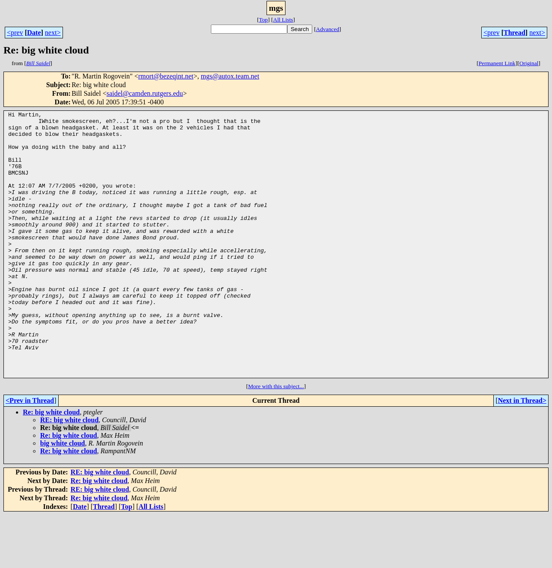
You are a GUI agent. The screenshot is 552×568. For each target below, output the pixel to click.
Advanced (327, 29)
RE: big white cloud (69, 473)
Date (34, 32)
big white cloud (62, 496)
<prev (15, 32)
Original (528, 63)
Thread (514, 32)
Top (263, 19)
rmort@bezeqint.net (165, 76)
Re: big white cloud (51, 465)
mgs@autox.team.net (230, 76)
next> (53, 32)
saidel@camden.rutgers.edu (145, 93)
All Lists (283, 19)
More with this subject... (276, 439)
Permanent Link (497, 63)
